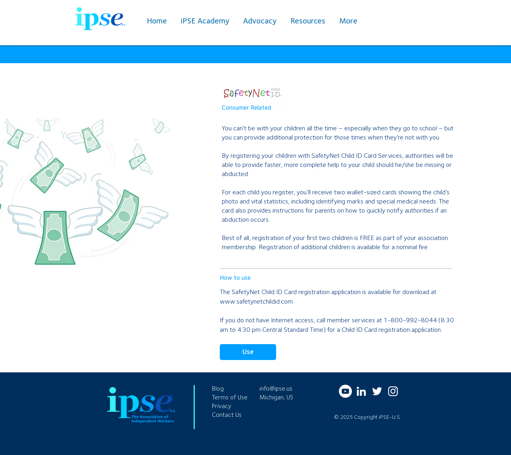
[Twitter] (377, 391)
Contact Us (227, 414)
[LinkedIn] (361, 391)
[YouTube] (345, 391)
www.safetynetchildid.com (256, 301)
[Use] (248, 352)
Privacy (221, 406)
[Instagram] (393, 391)
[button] (308, 21)
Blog (218, 388)
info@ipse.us (275, 388)
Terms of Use (230, 397)
